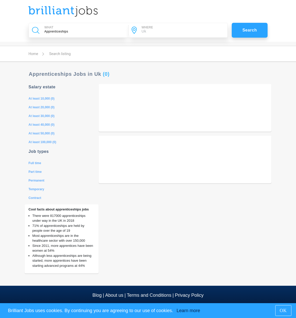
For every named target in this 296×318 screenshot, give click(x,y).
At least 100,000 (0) (42, 142)
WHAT (48, 27)
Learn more (188, 310)
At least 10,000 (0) (41, 98)
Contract (34, 198)
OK (283, 310)
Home (33, 54)
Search (249, 30)
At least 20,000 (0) (41, 107)
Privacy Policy (189, 295)
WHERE (147, 27)
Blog (97, 295)
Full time (34, 163)
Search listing (60, 54)
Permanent (36, 180)
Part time (34, 172)
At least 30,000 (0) (41, 116)
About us (114, 295)
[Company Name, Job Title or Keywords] (83, 31)
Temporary (36, 189)
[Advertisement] (185, 107)
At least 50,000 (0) (41, 133)
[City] (181, 31)
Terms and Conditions (149, 295)
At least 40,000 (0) (41, 124)
